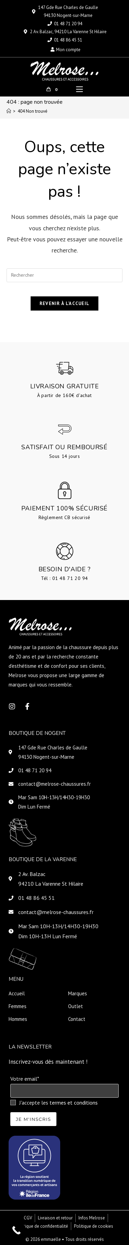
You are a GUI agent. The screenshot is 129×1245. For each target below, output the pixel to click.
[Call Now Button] (16, 1230)
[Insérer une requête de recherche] (65, 275)
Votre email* (24, 1078)
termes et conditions (74, 1102)
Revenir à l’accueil (65, 303)
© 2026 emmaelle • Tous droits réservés (64, 1239)
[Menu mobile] (79, 89)
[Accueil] (9, 111)
